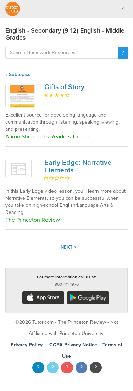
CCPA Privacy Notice (73, 345)
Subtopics (18, 75)
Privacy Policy (27, 345)
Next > (68, 247)
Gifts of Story (64, 87)
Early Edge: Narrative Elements (77, 166)
